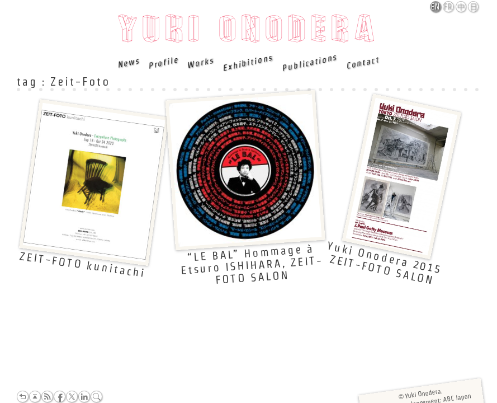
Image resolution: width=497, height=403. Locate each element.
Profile (163, 63)
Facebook (59, 396)
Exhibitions (247, 63)
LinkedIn (84, 396)
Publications (309, 62)
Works (200, 62)
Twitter (72, 396)
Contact (362, 62)
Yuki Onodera (248, 32)
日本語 (474, 7)
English (436, 6)
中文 (461, 7)
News (128, 62)
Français (449, 6)
